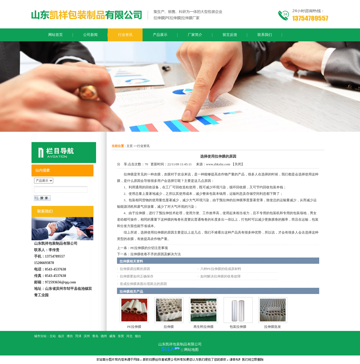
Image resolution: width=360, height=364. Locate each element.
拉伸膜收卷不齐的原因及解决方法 (155, 254)
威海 (112, 336)
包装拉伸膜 (238, 327)
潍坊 (70, 336)
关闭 (237, 164)
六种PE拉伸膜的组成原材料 (220, 269)
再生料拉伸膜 (203, 327)
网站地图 (191, 350)
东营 (121, 336)
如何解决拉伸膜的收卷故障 (220, 276)
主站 (53, 336)
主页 (130, 146)
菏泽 (78, 336)
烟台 (138, 336)
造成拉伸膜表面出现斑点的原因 (143, 284)
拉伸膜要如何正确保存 (136, 276)
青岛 (95, 336)
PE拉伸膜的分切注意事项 (149, 248)
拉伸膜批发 (272, 327)
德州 (104, 336)
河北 (129, 336)
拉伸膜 (169, 327)
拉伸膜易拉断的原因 (135, 269)
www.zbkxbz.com (218, 164)
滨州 (87, 336)
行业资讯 (143, 146)
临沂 (61, 336)
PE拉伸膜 (134, 327)
